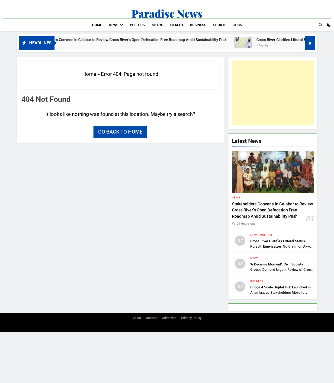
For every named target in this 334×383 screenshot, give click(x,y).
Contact (151, 318)
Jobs (237, 25)
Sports (219, 25)
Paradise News (167, 13)
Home (97, 25)
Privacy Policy (191, 318)
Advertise (169, 318)
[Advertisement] (273, 93)
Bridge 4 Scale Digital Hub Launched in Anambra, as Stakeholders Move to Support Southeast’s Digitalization (280, 292)
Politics (137, 25)
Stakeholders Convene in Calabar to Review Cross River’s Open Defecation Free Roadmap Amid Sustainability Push (135, 40)
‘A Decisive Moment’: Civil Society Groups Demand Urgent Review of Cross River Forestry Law (281, 269)
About (136, 318)
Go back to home (120, 132)
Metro (157, 25)
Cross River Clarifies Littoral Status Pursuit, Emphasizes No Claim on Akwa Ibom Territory (281, 246)
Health (176, 25)
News (113, 25)
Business (198, 25)
